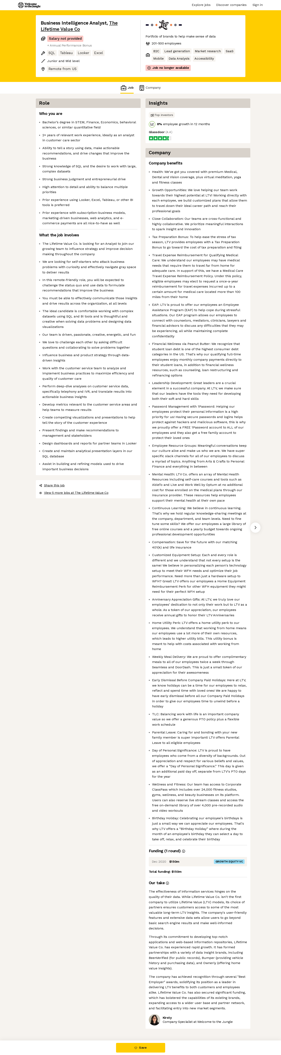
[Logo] (29, 5)
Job (126, 87)
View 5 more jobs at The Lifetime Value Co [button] (73, 493)
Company (150, 87)
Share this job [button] (52, 485)
